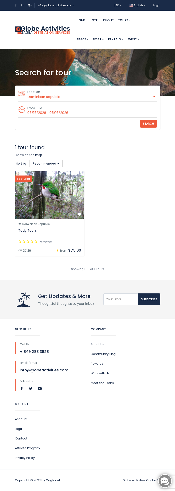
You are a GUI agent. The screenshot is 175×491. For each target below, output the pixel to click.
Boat (98, 39)
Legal (19, 429)
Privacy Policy (25, 458)
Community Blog (103, 354)
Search (148, 123)
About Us (97, 344)
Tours (124, 20)
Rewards (97, 364)
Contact (21, 438)
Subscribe (149, 299)
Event (133, 39)
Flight (108, 20)
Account (21, 419)
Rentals (115, 39)
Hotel (94, 20)
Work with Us (100, 373)
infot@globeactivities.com (55, 5)
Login (156, 5)
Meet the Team (102, 383)
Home (80, 20)
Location (34, 92)
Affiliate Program (27, 448)
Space (82, 39)
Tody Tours (27, 230)
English (137, 5)
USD (117, 5)
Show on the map (29, 155)
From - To (35, 108)
